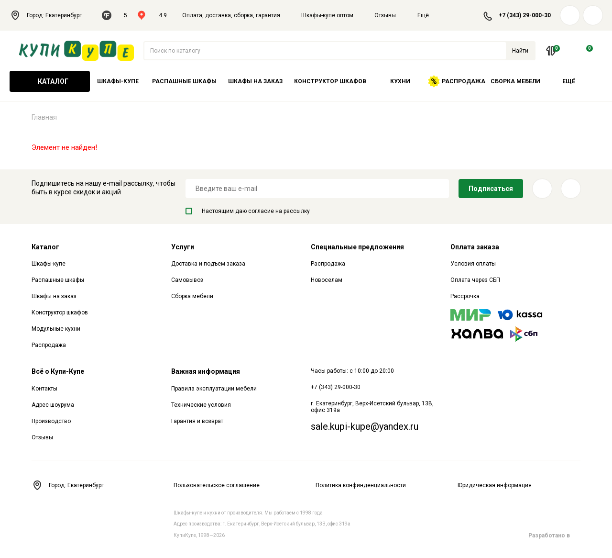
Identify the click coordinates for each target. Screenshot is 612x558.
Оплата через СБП (475, 280)
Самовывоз (187, 280)
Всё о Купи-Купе (58, 371)
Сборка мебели (515, 81)
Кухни (400, 81)
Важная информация (205, 371)
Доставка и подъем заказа (208, 263)
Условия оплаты (473, 263)
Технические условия (201, 405)
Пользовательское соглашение (217, 485)
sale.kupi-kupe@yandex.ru (364, 426)
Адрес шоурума (53, 405)
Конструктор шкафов (330, 81)
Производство (51, 421)
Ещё (428, 15)
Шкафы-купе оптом (327, 15)
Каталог (50, 81)
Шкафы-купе (118, 81)
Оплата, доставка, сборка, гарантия (231, 15)
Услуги (182, 247)
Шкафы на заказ (255, 81)
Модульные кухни (56, 328)
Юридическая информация (495, 485)
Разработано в (554, 535)
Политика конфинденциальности (361, 485)
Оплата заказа (474, 247)
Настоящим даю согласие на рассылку (248, 211)
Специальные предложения (357, 247)
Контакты (44, 388)
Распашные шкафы (184, 81)
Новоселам (326, 280)
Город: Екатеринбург (51, 15)
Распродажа (456, 81)
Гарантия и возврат (197, 421)
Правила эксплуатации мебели (214, 388)
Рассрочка (465, 296)
